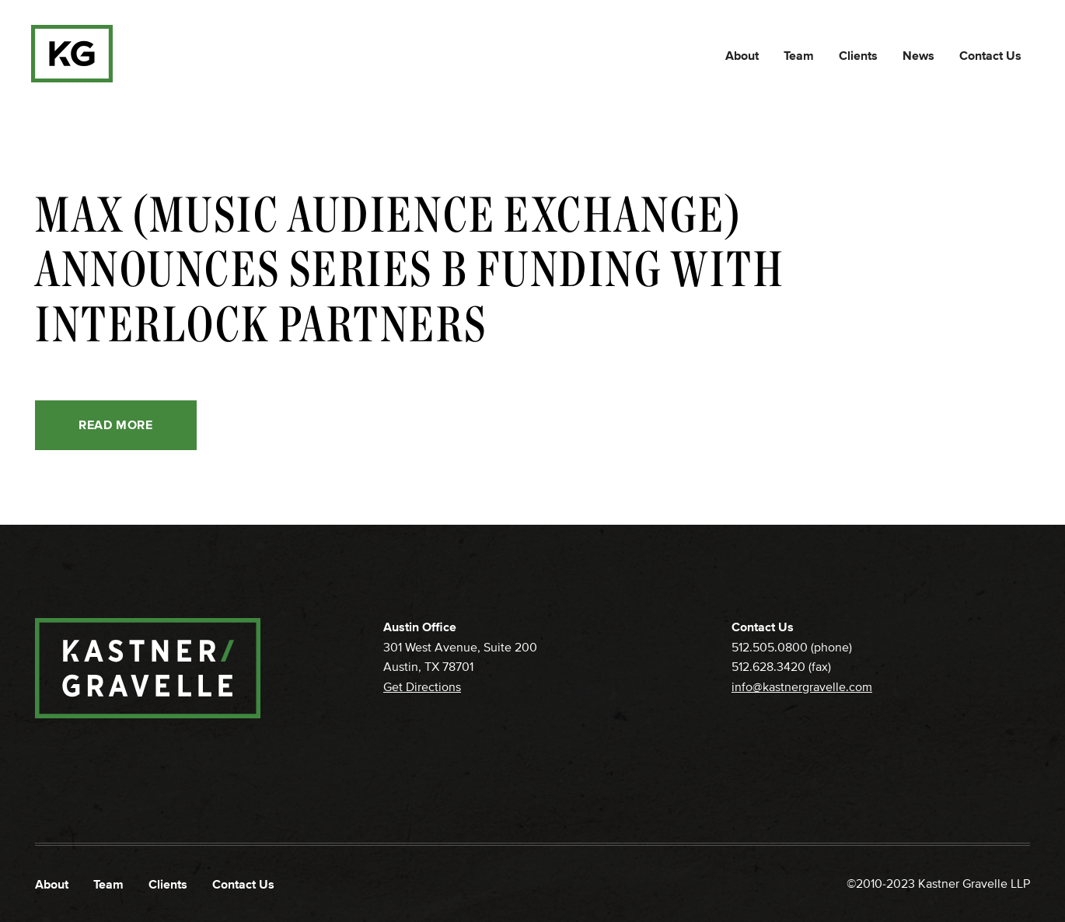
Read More (116, 425)
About (742, 56)
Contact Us (990, 56)
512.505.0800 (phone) (792, 647)
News (918, 56)
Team (799, 56)
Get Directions (422, 687)
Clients (858, 56)
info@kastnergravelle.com (802, 687)
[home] (72, 53)
